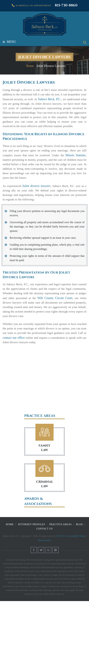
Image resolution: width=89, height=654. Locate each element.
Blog (79, 524)
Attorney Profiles (31, 524)
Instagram (55, 550)
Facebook (34, 550)
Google (48, 550)
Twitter (41, 550)
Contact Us (44, 528)
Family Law (44, 432)
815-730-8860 (66, 5)
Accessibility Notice (76, 536)
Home (10, 524)
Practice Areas (60, 524)
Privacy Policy (44, 540)
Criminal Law (44, 468)
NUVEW (61, 536)
